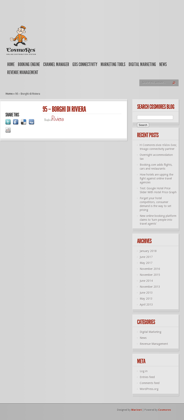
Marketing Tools (113, 64)
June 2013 (146, 292)
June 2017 (146, 257)
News (163, 64)
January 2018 (148, 251)
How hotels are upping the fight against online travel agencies (156, 178)
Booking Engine (29, 64)
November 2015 (150, 274)
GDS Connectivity (84, 64)
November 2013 (150, 286)
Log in (144, 371)
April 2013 (146, 304)
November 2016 (150, 268)
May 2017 (146, 263)
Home (11, 64)
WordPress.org (149, 389)
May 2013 (146, 298)
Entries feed (147, 377)
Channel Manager (56, 64)
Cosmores (164, 409)
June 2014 (146, 280)
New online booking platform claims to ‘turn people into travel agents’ (158, 219)
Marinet (136, 409)
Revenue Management (22, 72)
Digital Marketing (142, 64)
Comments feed (150, 383)
